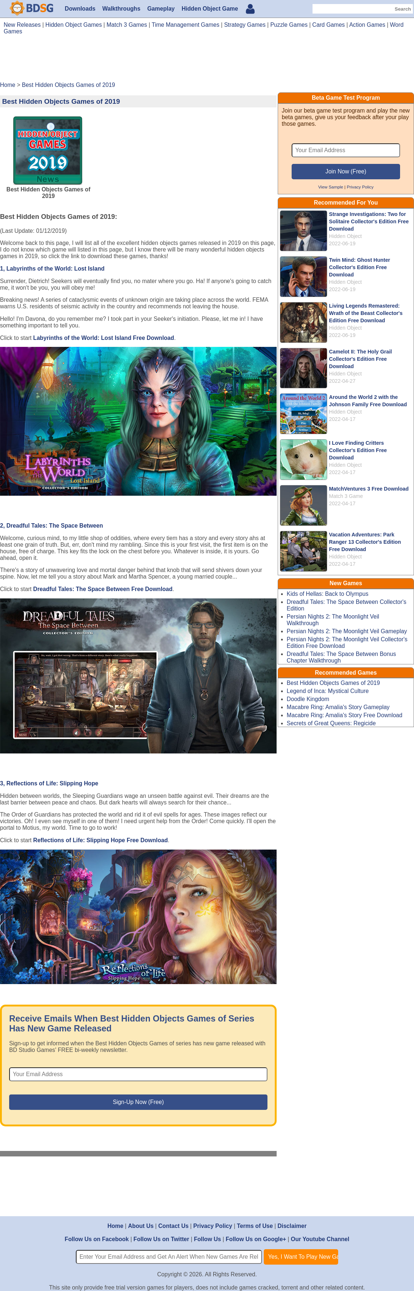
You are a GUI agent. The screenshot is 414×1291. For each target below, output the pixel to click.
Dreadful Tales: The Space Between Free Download (103, 589)
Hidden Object (345, 236)
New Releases (22, 25)
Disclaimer (291, 1226)
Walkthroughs (121, 8)
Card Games (328, 25)
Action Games (367, 25)
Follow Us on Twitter (161, 1239)
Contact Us (173, 1226)
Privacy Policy (360, 186)
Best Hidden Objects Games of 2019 (333, 683)
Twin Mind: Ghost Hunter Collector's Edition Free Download (359, 267)
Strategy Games (245, 25)
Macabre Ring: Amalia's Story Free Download (345, 715)
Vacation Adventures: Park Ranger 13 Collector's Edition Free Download (365, 542)
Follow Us (207, 1239)
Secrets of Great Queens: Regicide (331, 723)
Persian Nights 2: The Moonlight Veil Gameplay (347, 631)
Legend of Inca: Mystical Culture (328, 691)
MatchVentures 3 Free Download (369, 489)
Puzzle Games (289, 25)
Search (403, 9)
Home (115, 1226)
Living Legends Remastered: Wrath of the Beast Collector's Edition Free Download (366, 313)
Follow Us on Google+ (256, 1239)
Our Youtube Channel (320, 1239)
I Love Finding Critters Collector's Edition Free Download (358, 450)
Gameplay (161, 8)
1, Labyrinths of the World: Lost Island (52, 268)
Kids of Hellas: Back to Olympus (328, 594)
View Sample (330, 186)
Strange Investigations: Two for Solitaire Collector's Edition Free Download (369, 221)
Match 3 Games (127, 25)
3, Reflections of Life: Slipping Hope (49, 783)
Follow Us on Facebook (97, 1239)
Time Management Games (185, 25)
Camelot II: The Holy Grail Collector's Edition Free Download (360, 359)
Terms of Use (255, 1226)
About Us (141, 1226)
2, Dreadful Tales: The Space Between (51, 525)
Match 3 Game (346, 496)
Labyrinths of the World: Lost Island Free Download (103, 338)
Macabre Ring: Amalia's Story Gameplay (338, 707)
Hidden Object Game (210, 8)
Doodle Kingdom (308, 699)
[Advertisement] (207, 60)
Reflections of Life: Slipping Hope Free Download (100, 840)
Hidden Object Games (73, 25)
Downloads (80, 8)
